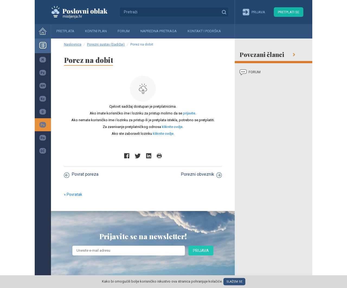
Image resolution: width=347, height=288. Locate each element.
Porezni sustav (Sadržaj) (106, 44)
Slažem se (234, 281)
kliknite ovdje (172, 127)
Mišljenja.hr (83, 11)
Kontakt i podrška (204, 31)
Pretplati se (288, 12)
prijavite (189, 113)
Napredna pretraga (158, 31)
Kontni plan (96, 31)
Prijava (201, 250)
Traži (224, 12)
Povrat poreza (81, 175)
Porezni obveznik (201, 175)
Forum (124, 31)
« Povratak (73, 194)
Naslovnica (72, 44)
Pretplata (65, 31)
